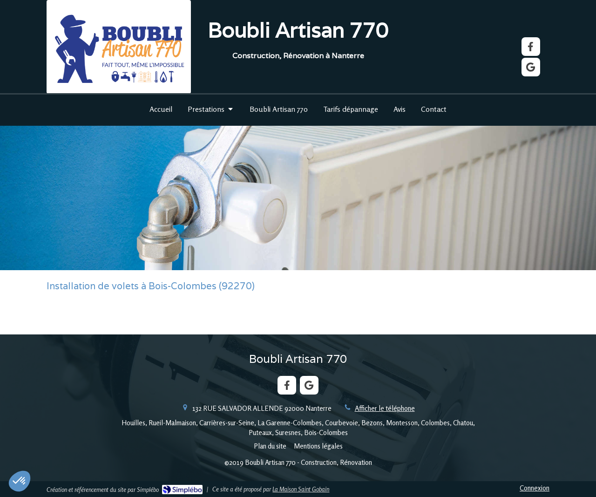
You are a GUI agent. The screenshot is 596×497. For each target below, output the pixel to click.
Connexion (534, 487)
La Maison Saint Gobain (300, 489)
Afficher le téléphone (385, 408)
